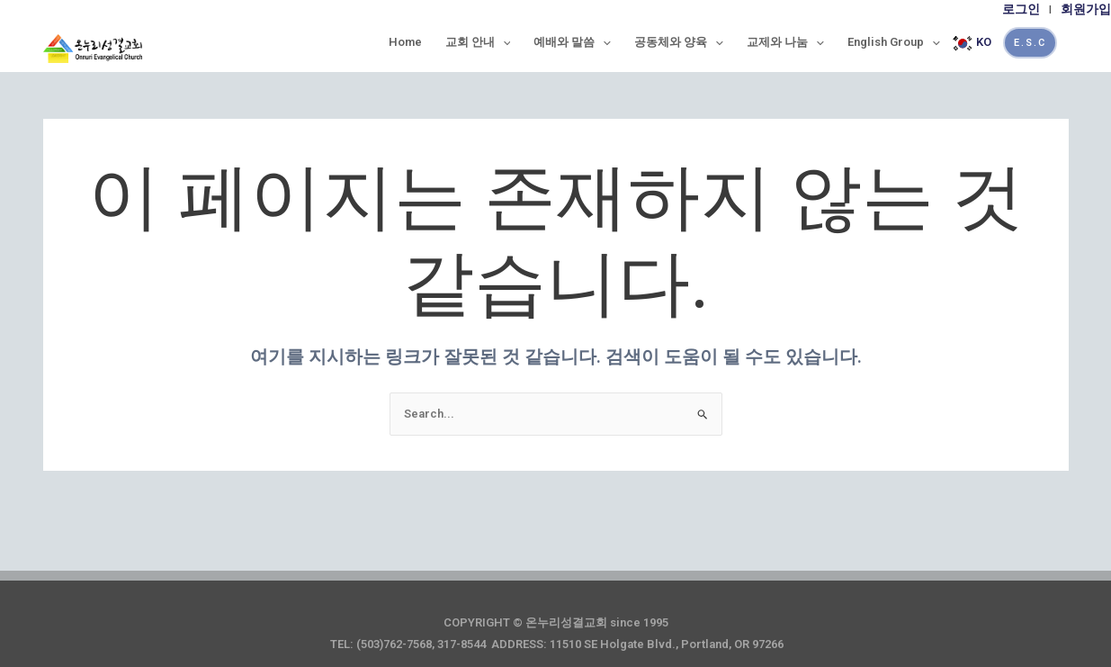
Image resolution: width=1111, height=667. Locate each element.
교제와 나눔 (785, 42)
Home (405, 42)
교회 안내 (478, 42)
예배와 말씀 (572, 42)
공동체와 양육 (678, 42)
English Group (893, 42)
